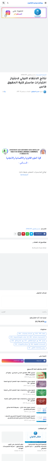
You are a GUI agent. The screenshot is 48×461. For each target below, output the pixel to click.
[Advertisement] (24, 47)
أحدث (43, 312)
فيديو (42, 341)
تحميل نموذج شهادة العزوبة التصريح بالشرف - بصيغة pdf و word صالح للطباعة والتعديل (19, 417)
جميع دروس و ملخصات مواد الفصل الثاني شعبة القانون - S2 (19, 391)
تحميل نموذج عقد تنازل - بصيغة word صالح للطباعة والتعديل (21, 408)
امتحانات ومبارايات (25, 333)
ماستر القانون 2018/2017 (28, 75)
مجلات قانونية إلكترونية (18, 337)
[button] (45, 3)
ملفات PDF (40, 333)
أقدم (4, 312)
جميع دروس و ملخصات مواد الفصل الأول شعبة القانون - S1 (19, 399)
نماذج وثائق (16, 341)
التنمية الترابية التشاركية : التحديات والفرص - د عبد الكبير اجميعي (35, 446)
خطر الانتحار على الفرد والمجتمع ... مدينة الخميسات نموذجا (13, 446)
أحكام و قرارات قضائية (37, 337)
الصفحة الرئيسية (41, 75)
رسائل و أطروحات (21, 344)
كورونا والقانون (30, 341)
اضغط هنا (24, 175)
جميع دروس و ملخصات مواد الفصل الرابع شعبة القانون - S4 (19, 382)
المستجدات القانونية (38, 344)
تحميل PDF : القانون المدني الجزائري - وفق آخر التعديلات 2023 (20, 373)
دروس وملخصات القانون (37, 348)
